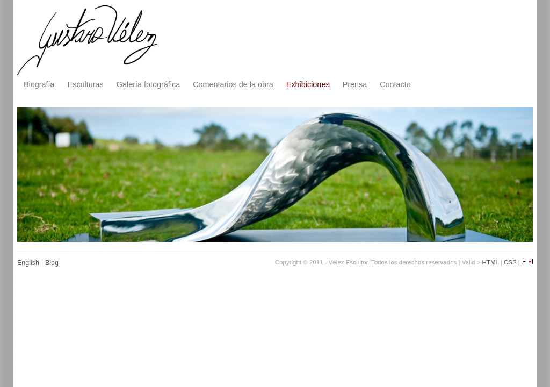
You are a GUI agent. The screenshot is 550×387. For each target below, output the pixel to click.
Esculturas (86, 84)
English (28, 263)
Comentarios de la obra (233, 84)
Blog (52, 263)
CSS (510, 262)
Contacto (395, 84)
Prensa (355, 84)
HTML (490, 262)
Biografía (39, 84)
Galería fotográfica (148, 84)
